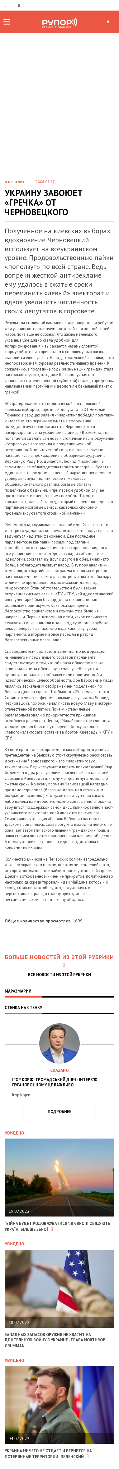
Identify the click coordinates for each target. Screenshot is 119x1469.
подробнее (59, 1111)
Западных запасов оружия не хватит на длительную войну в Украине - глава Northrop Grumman (55, 1340)
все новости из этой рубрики (59, 974)
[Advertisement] (59, 111)
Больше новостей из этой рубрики (59, 960)
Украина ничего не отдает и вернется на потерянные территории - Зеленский (48, 1453)
